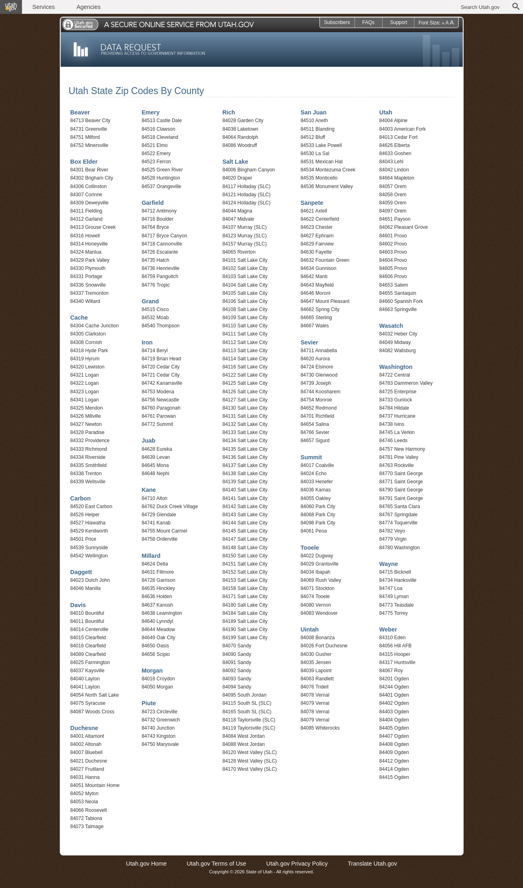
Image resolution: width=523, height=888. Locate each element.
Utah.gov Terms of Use (216, 863)
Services (44, 7)
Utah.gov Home (146, 863)
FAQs (368, 22)
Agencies (89, 7)
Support (398, 22)
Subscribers (337, 22)
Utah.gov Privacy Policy (297, 863)
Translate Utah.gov (372, 863)
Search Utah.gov (480, 7)
